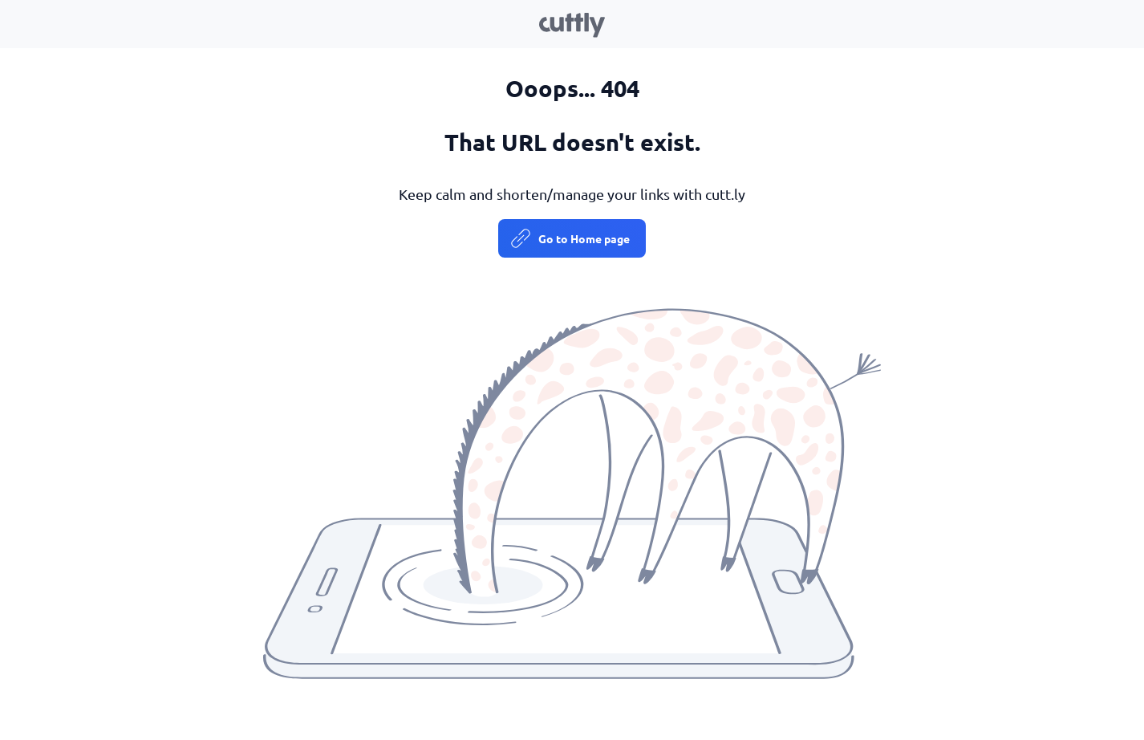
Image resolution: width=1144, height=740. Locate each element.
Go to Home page (584, 238)
